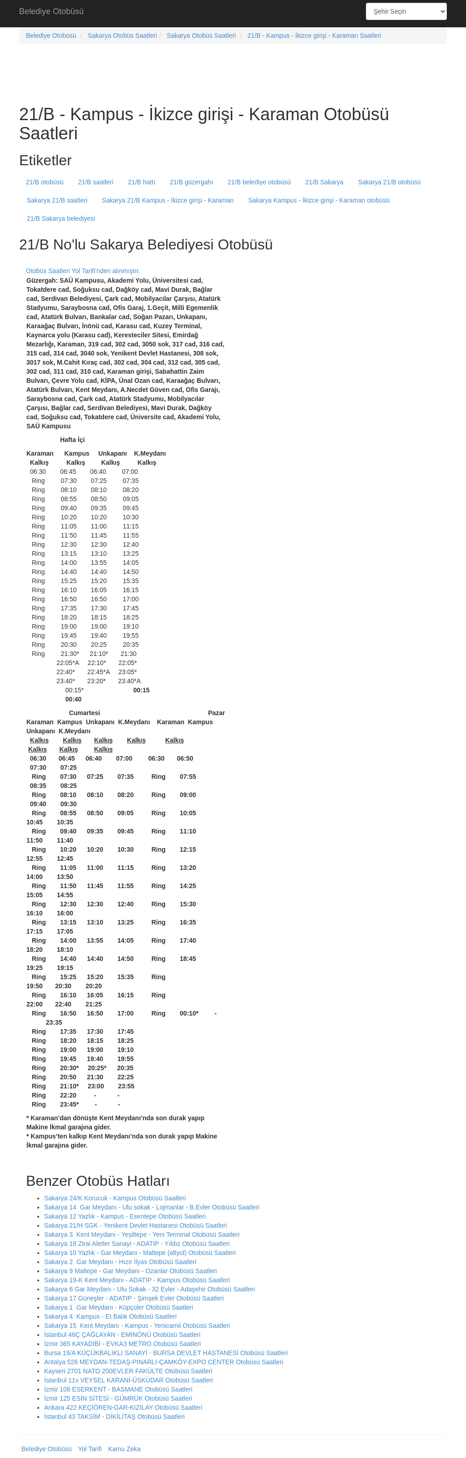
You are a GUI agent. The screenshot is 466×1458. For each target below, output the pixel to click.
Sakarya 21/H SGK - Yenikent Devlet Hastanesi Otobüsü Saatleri (135, 1225)
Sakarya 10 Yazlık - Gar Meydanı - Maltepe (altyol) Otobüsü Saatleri (140, 1252)
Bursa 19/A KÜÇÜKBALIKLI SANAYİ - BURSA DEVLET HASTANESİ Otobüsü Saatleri (166, 1352)
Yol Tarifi (89, 1449)
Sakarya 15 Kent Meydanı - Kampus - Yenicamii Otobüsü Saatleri (137, 1325)
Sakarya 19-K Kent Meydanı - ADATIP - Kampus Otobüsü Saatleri (137, 1280)
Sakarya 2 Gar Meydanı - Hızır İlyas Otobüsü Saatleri (120, 1261)
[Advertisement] (233, 13)
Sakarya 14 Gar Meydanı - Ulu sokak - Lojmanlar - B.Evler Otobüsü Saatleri (151, 1207)
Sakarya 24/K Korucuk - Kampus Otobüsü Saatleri (115, 1198)
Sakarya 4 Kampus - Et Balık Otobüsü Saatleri (110, 1316)
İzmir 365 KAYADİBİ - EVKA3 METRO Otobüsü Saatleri (122, 1343)
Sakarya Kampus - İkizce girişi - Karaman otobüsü (319, 200)
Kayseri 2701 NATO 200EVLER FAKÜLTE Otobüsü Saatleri (128, 1371)
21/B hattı (141, 182)
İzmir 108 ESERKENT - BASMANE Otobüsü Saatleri (118, 1389)
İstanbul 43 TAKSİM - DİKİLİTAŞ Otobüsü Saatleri (114, 1416)
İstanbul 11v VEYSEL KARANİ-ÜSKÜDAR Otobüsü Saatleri (128, 1380)
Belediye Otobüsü (51, 11)
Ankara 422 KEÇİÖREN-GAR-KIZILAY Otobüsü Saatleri (123, 1407)
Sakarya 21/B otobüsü (389, 182)
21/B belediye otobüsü (259, 182)
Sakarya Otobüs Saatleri (122, 35)
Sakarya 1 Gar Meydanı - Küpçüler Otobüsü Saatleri (118, 1307)
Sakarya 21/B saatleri (57, 200)
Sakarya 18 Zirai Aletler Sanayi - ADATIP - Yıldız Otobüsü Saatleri (137, 1243)
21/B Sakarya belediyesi (61, 218)
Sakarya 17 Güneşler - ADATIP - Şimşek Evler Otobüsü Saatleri (134, 1298)
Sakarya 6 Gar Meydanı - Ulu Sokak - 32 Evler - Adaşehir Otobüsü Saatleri (149, 1289)
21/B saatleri (96, 182)
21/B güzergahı (191, 182)
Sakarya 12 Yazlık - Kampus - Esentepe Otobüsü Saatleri (125, 1216)
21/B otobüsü (45, 182)
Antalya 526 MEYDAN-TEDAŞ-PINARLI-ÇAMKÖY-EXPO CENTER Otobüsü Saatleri (163, 1362)
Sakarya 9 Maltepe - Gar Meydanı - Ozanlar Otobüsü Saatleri (130, 1271)
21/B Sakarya (324, 182)
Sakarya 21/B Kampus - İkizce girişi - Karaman (167, 200)
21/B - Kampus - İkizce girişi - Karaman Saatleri (314, 35)
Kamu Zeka (124, 1449)
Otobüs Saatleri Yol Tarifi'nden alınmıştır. (83, 270)
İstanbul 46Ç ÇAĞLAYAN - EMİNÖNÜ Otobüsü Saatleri (122, 1334)
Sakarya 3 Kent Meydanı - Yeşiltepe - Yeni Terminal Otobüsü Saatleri (141, 1234)
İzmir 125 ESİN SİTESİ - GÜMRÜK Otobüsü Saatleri (118, 1398)
